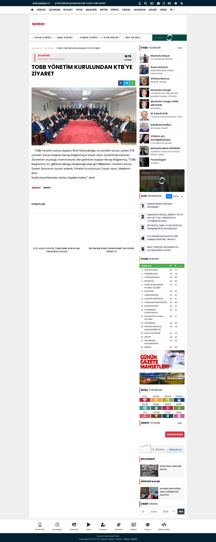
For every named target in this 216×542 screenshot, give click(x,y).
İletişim (133, 527)
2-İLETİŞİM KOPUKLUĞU (161, 143)
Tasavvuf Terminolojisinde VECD (167, 116)
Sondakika (57, 527)
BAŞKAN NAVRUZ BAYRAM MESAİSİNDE (75, 3)
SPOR (79, 9)
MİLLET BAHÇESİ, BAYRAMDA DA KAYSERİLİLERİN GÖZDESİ (159, 249)
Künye (148, 527)
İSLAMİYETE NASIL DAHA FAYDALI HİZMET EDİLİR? (165, 153)
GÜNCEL (41, 9)
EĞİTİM (104, 9)
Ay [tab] (182, 196)
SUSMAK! (155, 163)
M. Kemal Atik (159, 113)
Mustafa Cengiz (161, 90)
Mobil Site (40, 527)
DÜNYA (115, 9)
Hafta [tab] (176, 196)
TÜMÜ (179, 48)
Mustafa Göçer (160, 56)
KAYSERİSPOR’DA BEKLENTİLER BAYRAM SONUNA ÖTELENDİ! (164, 95)
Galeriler (74, 527)
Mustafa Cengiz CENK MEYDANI (164, 103)
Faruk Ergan (158, 159)
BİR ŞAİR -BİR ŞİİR (158, 81)
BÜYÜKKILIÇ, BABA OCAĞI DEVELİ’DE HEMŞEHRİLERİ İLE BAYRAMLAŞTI (161, 227)
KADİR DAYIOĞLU (161, 125)
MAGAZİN (91, 9)
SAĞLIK (126, 9)
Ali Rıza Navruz (160, 78)
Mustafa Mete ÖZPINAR (165, 148)
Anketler (119, 527)
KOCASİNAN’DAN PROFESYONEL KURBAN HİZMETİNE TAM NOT (159, 238)
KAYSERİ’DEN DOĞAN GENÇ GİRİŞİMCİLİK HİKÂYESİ (170, 491)
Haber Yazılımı (130, 539)
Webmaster (164, 527)
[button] (173, 9)
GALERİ (153, 9)
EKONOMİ (54, 9)
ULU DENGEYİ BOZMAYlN (162, 59)
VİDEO (163, 9)
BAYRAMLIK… (156, 108)
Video (89, 527)
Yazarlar (103, 527)
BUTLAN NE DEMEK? (159, 128)
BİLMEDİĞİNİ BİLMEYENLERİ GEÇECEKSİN (162, 72)
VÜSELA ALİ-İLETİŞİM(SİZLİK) (161, 138)
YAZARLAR (139, 9)
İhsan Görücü (159, 67)
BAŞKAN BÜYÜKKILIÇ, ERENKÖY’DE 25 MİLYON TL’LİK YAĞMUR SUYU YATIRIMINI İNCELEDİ (161, 217)
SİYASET (68, 9)
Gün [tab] (169, 196)
